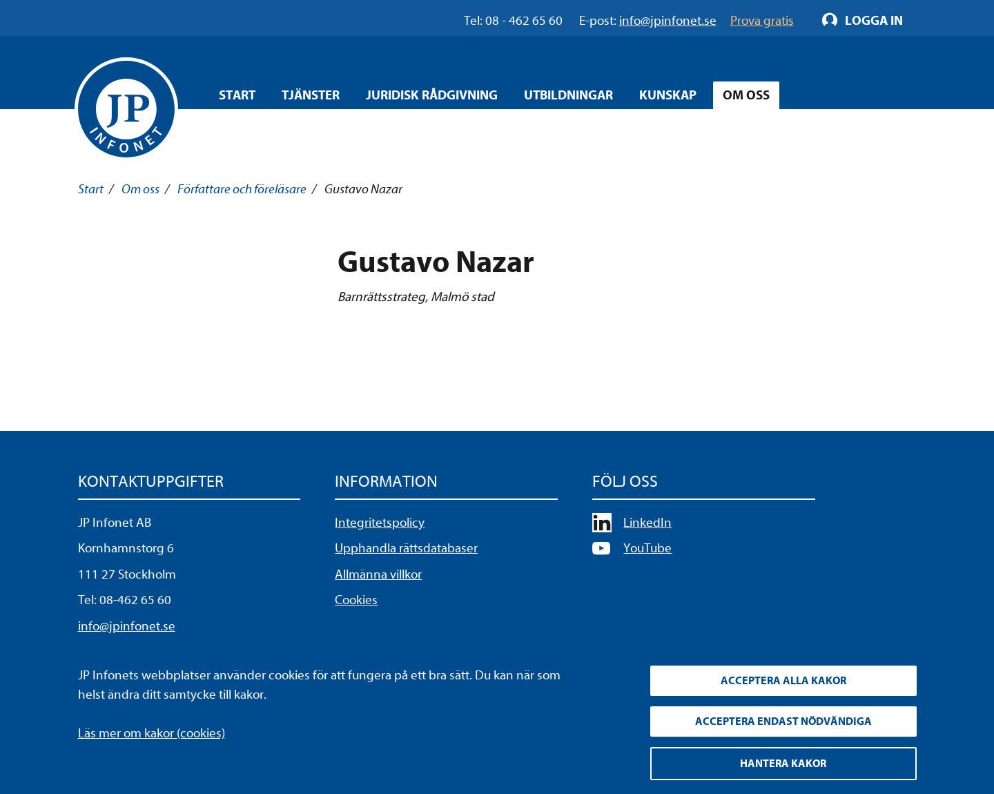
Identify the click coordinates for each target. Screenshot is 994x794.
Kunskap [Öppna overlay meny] (667, 95)
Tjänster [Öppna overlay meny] (311, 95)
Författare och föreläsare (241, 189)
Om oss (140, 189)
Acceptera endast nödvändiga (783, 721)
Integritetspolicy (380, 522)
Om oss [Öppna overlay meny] (746, 95)
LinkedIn (647, 522)
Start (237, 95)
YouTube (647, 548)
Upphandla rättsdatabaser (406, 548)
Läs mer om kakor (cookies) (151, 733)
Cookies (356, 600)
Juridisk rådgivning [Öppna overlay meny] (432, 95)
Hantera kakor (783, 763)
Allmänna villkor (378, 574)
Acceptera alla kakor (783, 681)
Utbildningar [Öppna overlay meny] (568, 95)
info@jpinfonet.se (126, 626)
